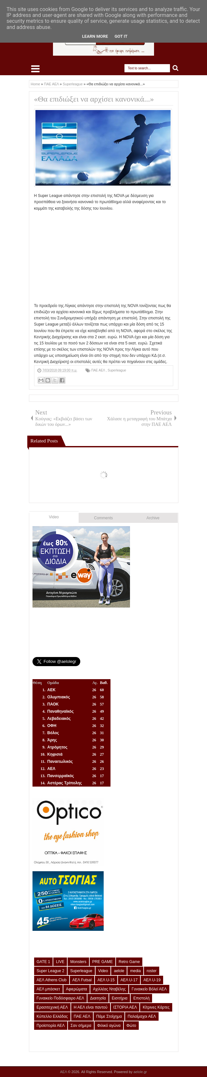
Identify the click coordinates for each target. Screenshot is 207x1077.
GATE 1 (43, 961)
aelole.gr (140, 1072)
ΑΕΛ (64, 1072)
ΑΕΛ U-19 (152, 980)
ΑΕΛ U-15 (106, 980)
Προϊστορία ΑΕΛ (51, 1025)
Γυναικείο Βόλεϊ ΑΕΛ (149, 989)
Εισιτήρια (120, 998)
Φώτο (131, 1025)
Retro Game (129, 961)
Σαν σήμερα (81, 1025)
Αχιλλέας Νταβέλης (109, 989)
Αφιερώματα (76, 989)
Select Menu (35, 69)
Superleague (117, 370)
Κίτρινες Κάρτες (156, 1007)
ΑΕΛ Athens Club (52, 980)
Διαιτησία (98, 998)
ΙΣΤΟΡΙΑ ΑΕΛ (125, 1007)
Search (175, 68)
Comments (103, 518)
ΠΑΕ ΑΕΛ (98, 370)
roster (152, 971)
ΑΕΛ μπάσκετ (48, 989)
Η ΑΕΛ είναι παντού (91, 1007)
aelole (119, 971)
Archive (153, 518)
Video (54, 517)
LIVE (60, 961)
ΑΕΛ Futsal (82, 980)
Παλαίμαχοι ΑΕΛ (142, 1016)
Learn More (95, 36)
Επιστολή (141, 998)
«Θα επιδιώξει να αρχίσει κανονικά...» (94, 99)
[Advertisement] (103, 257)
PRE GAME (102, 961)
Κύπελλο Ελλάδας (52, 1016)
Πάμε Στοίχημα (109, 1016)
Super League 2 (50, 971)
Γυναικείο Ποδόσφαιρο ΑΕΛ (60, 998)
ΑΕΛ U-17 (129, 980)
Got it (120, 36)
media (135, 971)
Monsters (78, 961)
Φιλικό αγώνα (109, 1025)
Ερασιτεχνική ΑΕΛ (52, 1007)
